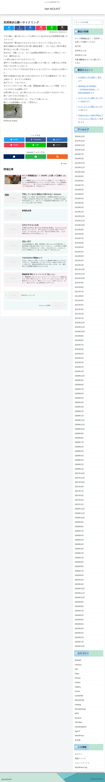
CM (76, 669)
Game (77, 691)
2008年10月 (80, 429)
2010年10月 (80, 332)
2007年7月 (79, 491)
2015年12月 (80, 150)
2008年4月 (79, 456)
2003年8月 (79, 620)
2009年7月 (79, 389)
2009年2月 (79, 411)
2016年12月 (80, 145)
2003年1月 (79, 642)
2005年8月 (79, 566)
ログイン (78, 754)
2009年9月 (79, 380)
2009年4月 (79, 402)
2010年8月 (79, 340)
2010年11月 (80, 327)
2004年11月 (80, 593)
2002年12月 (80, 646)
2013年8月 (79, 181)
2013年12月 (80, 163)
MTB (77, 713)
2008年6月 (79, 447)
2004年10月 (80, 597)
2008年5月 (79, 451)
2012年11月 (80, 221)
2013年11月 (80, 167)
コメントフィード (82, 763)
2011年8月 (79, 287)
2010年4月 (79, 358)
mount (83, 101)
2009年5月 (79, 398)
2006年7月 (79, 531)
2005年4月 (79, 584)
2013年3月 (79, 203)
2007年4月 (79, 495)
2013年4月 (79, 198)
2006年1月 (79, 558)
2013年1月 (79, 212)
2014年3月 (79, 159)
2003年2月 (79, 637)
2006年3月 (79, 549)
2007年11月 (80, 478)
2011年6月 (79, 296)
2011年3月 (79, 309)
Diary (77, 674)
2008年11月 (80, 425)
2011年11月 (80, 274)
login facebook (84, 93)
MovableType (80, 709)
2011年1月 (79, 318)
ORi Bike (78, 722)
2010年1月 (79, 371)
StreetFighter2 (81, 727)
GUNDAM (79, 696)
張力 (99, 77)
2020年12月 (80, 136)
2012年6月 (79, 243)
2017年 (78, 46)
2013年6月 (79, 190)
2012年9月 (79, 230)
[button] (101, 22)
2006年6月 (79, 535)
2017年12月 (80, 141)
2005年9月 (79, 562)
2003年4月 (79, 629)
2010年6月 (79, 349)
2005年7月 (79, 571)
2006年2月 (79, 553)
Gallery (78, 687)
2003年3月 (79, 633)
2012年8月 (79, 234)
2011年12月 (80, 269)
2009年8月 (79, 385)
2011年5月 (79, 300)
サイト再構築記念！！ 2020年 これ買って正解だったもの (88, 40)
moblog (78, 705)
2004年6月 (79, 615)
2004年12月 (80, 589)
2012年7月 (79, 238)
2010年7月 (79, 345)
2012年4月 (79, 252)
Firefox (77, 682)
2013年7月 (79, 185)
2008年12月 (80, 420)
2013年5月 (79, 194)
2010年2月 (79, 367)
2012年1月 (79, 265)
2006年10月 (80, 518)
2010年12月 (80, 323)
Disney (77, 678)
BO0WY (78, 660)
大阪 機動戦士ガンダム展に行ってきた (88, 61)
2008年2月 (79, 464)
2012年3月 (79, 256)
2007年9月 (79, 487)
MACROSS (79, 700)
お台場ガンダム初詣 (86, 77)
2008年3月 (79, 460)
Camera (78, 665)
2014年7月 (79, 154)
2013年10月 (80, 172)
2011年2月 (79, 314)
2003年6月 (79, 624)
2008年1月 (79, 469)
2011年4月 (79, 305)
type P (77, 731)
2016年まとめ (80, 51)
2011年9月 (79, 283)
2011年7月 (79, 292)
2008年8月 (79, 438)
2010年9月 (79, 336)
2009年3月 (79, 407)
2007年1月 (79, 504)
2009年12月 (80, 376)
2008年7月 (79, 442)
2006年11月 (80, 513)
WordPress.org (81, 767)
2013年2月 (79, 207)
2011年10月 (80, 278)
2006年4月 (79, 544)
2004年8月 (79, 606)
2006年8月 (79, 527)
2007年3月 (79, 500)
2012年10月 (80, 225)
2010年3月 (79, 362)
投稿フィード (80, 758)
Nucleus (78, 718)
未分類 (77, 740)
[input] (88, 22)
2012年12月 (80, 216)
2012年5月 (79, 247)
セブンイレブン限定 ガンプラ (90, 98)
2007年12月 (80, 473)
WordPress (79, 736)
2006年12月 (80, 509)
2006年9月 (79, 522)
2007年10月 (80, 482)
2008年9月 (79, 433)
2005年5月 (79, 580)
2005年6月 (79, 575)
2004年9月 (79, 602)
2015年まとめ (80, 55)
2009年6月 (79, 394)
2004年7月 (79, 611)
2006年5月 (79, 540)
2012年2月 (79, 261)
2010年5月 (79, 354)
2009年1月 (79, 416)
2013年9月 (79, 176)
